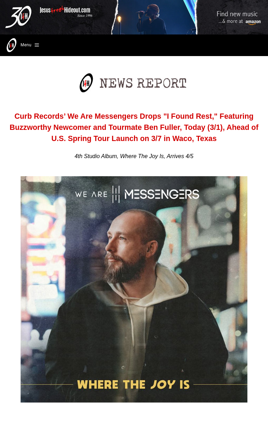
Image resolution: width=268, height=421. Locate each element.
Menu (22, 45)
